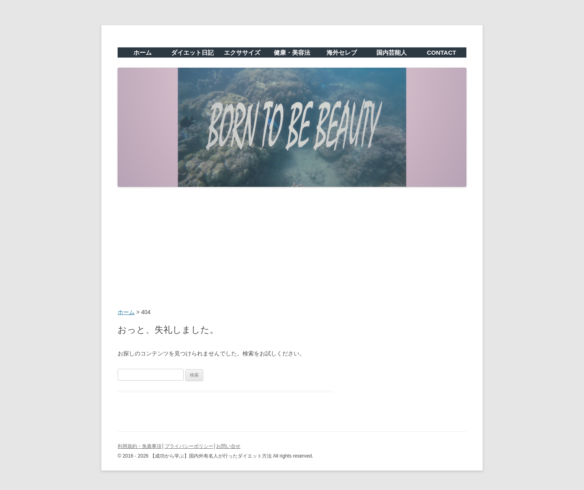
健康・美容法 (292, 52)
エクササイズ (242, 52)
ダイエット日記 (192, 52)
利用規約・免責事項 (139, 446)
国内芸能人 (391, 52)
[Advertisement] (292, 248)
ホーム (142, 52)
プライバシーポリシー (189, 446)
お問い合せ (228, 446)
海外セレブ (341, 52)
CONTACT (441, 52)
